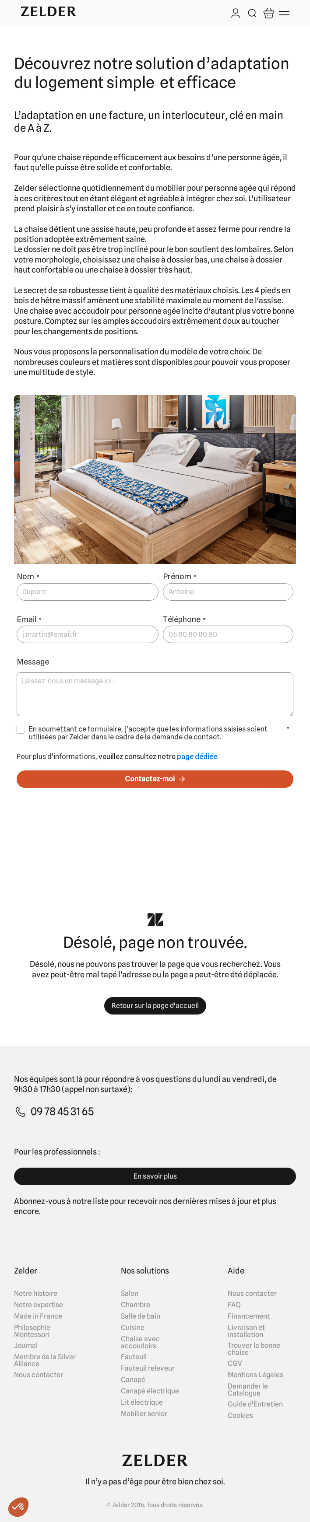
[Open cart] (268, 13)
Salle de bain (140, 1316)
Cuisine (132, 1327)
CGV (235, 1363)
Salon (129, 1293)
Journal (26, 1345)
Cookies (240, 1415)
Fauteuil (134, 1357)
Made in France (38, 1316)
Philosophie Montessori (32, 1331)
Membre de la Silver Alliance (45, 1361)
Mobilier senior (144, 1413)
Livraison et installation (246, 1331)
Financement (249, 1316)
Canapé (133, 1379)
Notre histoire (35, 1293)
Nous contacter (38, 1375)
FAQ (234, 1305)
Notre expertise (38, 1305)
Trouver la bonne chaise (254, 1349)
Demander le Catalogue (248, 1390)
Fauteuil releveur (148, 1368)
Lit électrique (142, 1402)
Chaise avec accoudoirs (140, 1343)
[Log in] (235, 14)
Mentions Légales (255, 1375)
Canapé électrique (150, 1391)
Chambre (135, 1305)
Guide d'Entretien (255, 1404)
